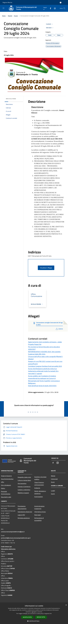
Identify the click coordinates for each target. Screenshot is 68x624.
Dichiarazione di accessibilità (39, 519)
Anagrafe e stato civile (24, 477)
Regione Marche (7, 2)
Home (4, 16)
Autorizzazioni (38, 497)
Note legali (37, 515)
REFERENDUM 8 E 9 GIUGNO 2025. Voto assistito (44, 351)
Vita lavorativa (22, 483)
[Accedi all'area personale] (60, 2)
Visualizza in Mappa (46, 268)
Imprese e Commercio (24, 487)
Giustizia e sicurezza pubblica (40, 478)
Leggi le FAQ (21, 515)
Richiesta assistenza (24, 518)
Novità (10, 16)
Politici (3, 488)
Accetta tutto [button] (27, 617)
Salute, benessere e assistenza (40, 492)
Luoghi (53, 491)
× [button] (66, 605)
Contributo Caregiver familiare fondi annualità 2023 (45, 366)
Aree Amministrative (7, 479)
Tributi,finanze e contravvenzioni (39, 483)
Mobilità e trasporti (23, 493)
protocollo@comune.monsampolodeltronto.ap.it (15, 538)
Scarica (59, 329)
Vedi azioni (50, 28)
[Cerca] (64, 8)
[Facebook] (50, 8)
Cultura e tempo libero (24, 480)
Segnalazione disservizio (25, 512)
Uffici (2, 482)
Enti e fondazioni (6, 485)
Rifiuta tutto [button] (41, 617)
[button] (34, 621)
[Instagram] (54, 8)
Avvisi (16, 16)
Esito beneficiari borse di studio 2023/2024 (42, 386)
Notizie (53, 476)
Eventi (53, 494)
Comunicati (54, 479)
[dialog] (34, 613)
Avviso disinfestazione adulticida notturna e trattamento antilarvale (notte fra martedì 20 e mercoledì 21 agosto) (43, 371)
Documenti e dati (6, 497)
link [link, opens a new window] (51, 613)
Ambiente (37, 488)
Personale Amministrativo (5, 492)
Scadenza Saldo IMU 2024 (36, 354)
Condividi (49, 24)
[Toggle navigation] (3, 8)
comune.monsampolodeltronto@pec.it (12, 532)
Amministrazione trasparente (39, 507)
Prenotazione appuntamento (22, 507)
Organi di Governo (6, 476)
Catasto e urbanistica (24, 490)
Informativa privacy (40, 512)
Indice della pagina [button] (11, 99)
